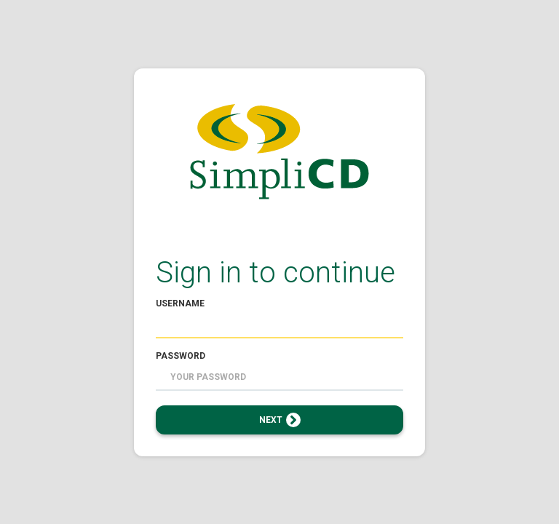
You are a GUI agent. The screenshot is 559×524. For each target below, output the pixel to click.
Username (180, 303)
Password (180, 356)
